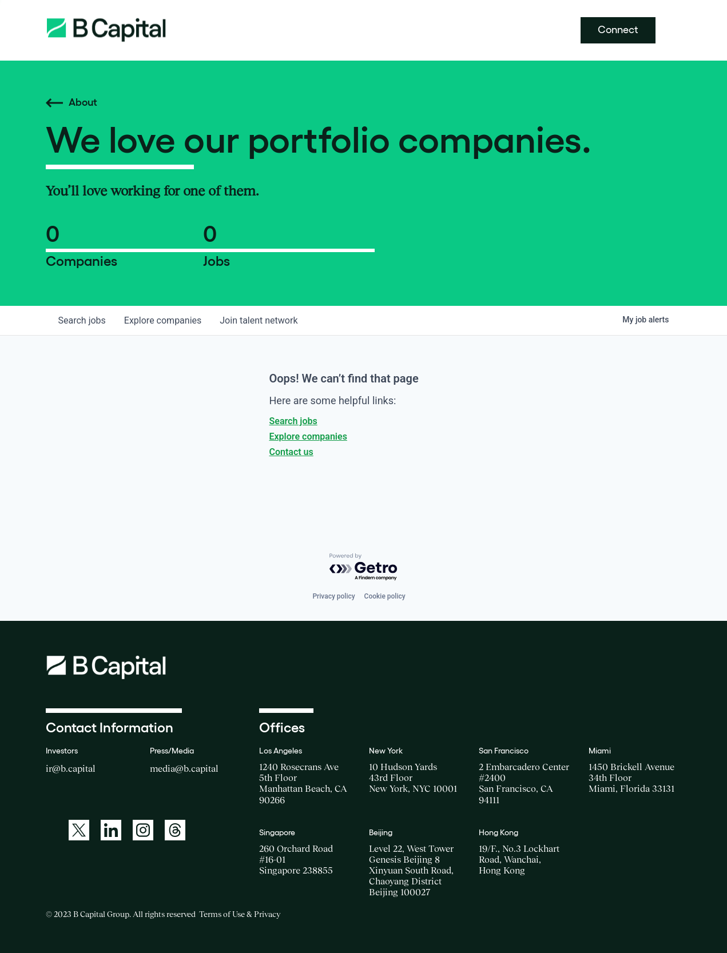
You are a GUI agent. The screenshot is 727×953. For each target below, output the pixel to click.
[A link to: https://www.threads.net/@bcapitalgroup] (175, 830)
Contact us (291, 451)
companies (162, 320)
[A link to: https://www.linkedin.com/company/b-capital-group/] (111, 830)
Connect (618, 29)
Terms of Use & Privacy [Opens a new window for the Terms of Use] (239, 914)
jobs (82, 320)
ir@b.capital (71, 768)
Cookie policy (385, 596)
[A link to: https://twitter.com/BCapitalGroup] (79, 830)
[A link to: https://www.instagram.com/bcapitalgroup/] (143, 830)
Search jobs (293, 421)
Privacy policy (333, 596)
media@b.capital (184, 768)
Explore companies (308, 436)
